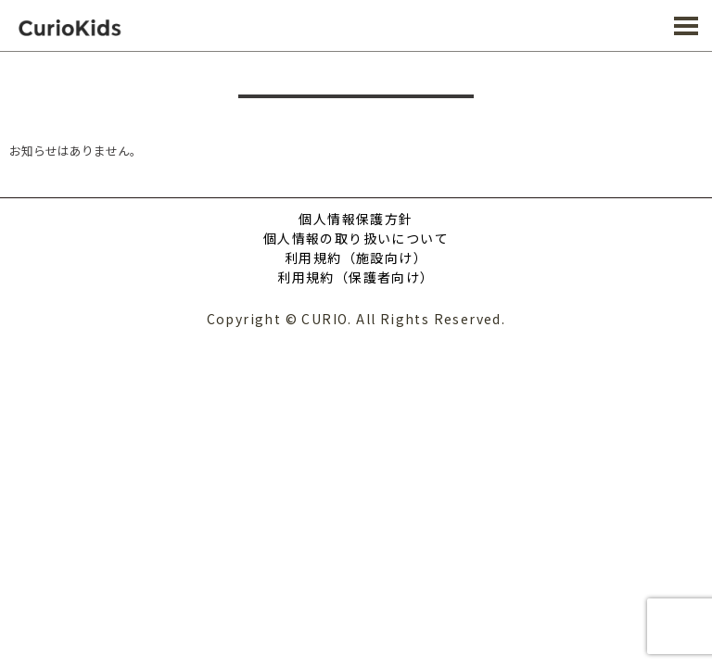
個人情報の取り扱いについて (356, 238)
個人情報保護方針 (356, 218)
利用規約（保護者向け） (355, 277)
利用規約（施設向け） (356, 257)
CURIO (83, 27)
